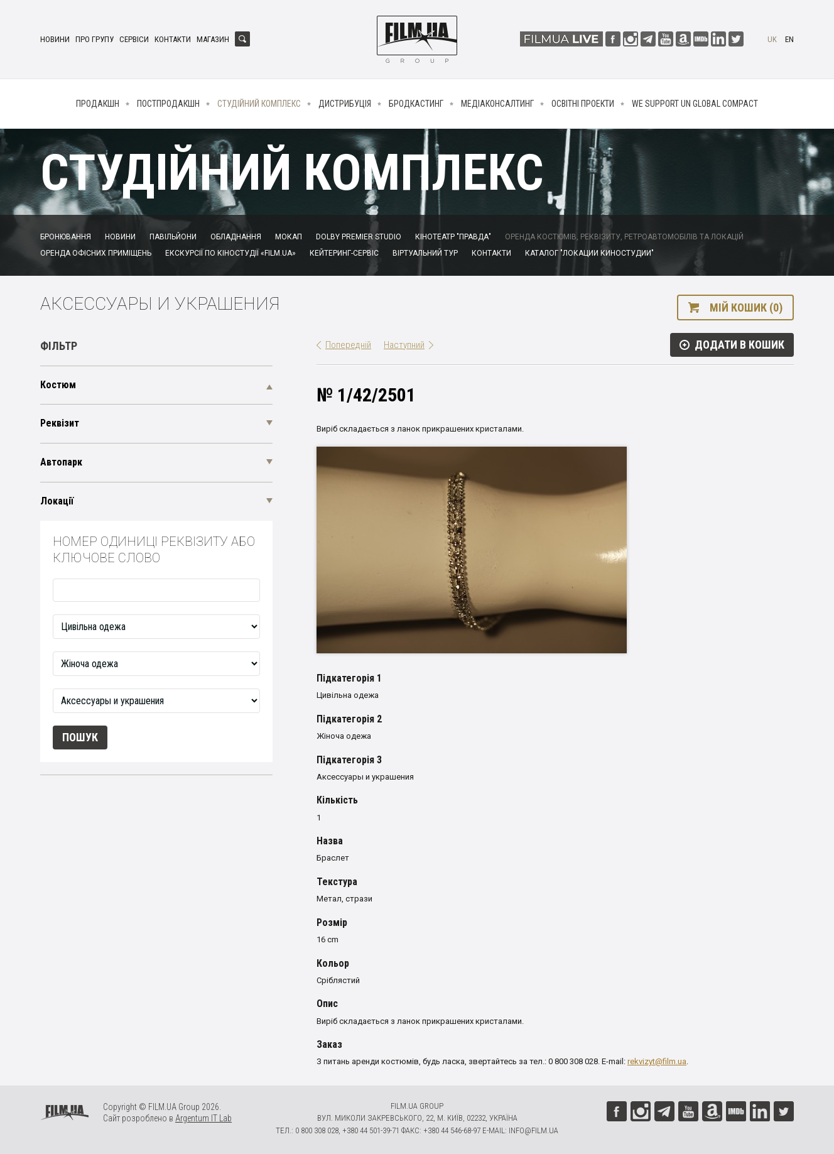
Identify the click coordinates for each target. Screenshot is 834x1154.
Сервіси (134, 39)
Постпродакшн (168, 104)
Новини (55, 39)
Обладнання (235, 236)
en (789, 39)
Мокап (288, 236)
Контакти (172, 39)
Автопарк (61, 462)
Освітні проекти (582, 104)
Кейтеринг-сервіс (344, 253)
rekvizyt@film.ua (656, 1061)
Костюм (58, 385)
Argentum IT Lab (203, 1118)
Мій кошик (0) (746, 307)
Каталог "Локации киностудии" (589, 253)
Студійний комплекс (259, 104)
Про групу (94, 39)
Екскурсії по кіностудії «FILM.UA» (230, 253)
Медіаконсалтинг (497, 104)
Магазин (213, 39)
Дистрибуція (344, 104)
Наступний (404, 345)
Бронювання (65, 236)
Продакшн (97, 104)
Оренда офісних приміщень (95, 253)
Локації (56, 501)
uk (772, 39)
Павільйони (173, 236)
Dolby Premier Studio (358, 236)
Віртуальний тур (425, 253)
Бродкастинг (416, 104)
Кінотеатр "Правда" (453, 236)
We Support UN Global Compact (695, 104)
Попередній (348, 345)
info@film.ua (533, 1130)
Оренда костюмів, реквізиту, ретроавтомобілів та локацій (624, 236)
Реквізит (59, 423)
